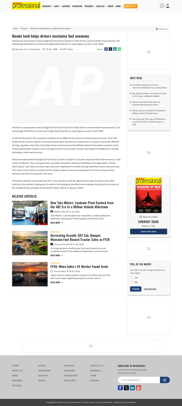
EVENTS (42, 365)
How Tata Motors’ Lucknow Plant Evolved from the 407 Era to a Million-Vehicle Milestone (81, 205)
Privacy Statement (104, 402)
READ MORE (56, 222)
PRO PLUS (130, 6)
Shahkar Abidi (58, 212)
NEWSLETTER (70, 375)
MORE (118, 6)
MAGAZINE (69, 370)
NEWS (56, 6)
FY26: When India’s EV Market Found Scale (79, 266)
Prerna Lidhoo (58, 271)
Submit (135, 289)
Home (15, 28)
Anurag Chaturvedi (60, 244)
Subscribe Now (149, 231)
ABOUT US (17, 370)
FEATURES (66, 6)
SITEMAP (94, 380)
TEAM (93, 375)
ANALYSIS (100, 6)
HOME (15, 365)
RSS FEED (17, 385)
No (136, 282)
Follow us (161, 29)
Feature (24, 28)
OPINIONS (89, 6)
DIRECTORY (70, 380)
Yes (136, 277)
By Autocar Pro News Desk (26, 49)
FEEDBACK (95, 370)
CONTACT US (96, 365)
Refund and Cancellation (125, 402)
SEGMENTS (46, 6)
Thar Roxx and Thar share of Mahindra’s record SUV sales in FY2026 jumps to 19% (149, 122)
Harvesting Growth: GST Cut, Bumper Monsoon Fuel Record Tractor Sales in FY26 (80, 237)
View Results (150, 289)
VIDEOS (110, 6)
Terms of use (88, 402)
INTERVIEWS (77, 6)
